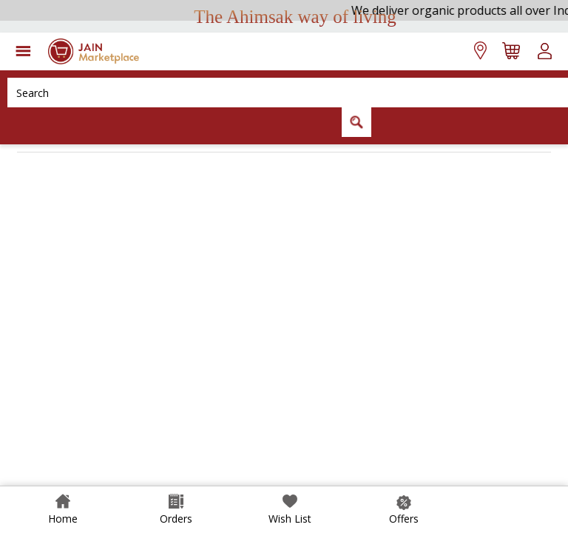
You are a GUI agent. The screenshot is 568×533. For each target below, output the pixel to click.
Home (63, 519)
